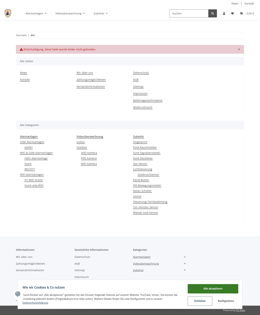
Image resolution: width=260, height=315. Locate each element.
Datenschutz (141, 72)
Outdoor (82, 147)
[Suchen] (188, 13)
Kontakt (249, 3)
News (235, 3)
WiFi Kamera (89, 163)
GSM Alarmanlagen (32, 142)
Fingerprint (140, 142)
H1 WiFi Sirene (34, 180)
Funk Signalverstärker (146, 153)
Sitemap (138, 86)
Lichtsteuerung (142, 169)
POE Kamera (89, 158)
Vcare (28, 163)
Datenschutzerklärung (36, 302)
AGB (135, 79)
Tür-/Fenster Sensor (145, 207)
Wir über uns (85, 72)
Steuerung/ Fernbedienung (150, 201)
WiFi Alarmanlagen (32, 174)
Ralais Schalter (142, 191)
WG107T (30, 169)
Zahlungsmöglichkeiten (91, 79)
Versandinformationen (91, 86)
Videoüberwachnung (146, 263)
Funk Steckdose (142, 158)
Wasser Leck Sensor (145, 212)
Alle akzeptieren (211, 288)
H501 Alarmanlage (36, 158)
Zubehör (138, 270)
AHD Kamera (89, 153)
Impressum (140, 93)
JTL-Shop (240, 310)
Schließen (199, 300)
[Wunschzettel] (232, 13)
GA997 (29, 147)
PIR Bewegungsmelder (147, 185)
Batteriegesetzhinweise (147, 100)
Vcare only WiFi (34, 185)
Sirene (137, 196)
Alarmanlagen (142, 257)
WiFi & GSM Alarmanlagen (36, 153)
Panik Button (141, 180)
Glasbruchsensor (148, 174)
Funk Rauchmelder (145, 147)
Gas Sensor (140, 163)
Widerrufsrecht (142, 107)
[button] (224, 13)
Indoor (81, 142)
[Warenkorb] (247, 13)
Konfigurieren (225, 300)
